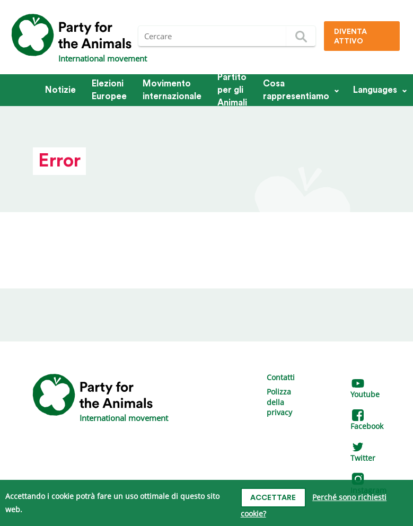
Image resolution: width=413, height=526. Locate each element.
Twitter (362, 453)
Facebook (366, 421)
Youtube (365, 389)
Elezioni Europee (109, 90)
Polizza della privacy (279, 402)
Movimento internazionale (172, 90)
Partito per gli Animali (232, 90)
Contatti (281, 377)
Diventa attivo (350, 36)
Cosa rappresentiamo (296, 90)
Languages (375, 89)
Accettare (273, 498)
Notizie (60, 89)
